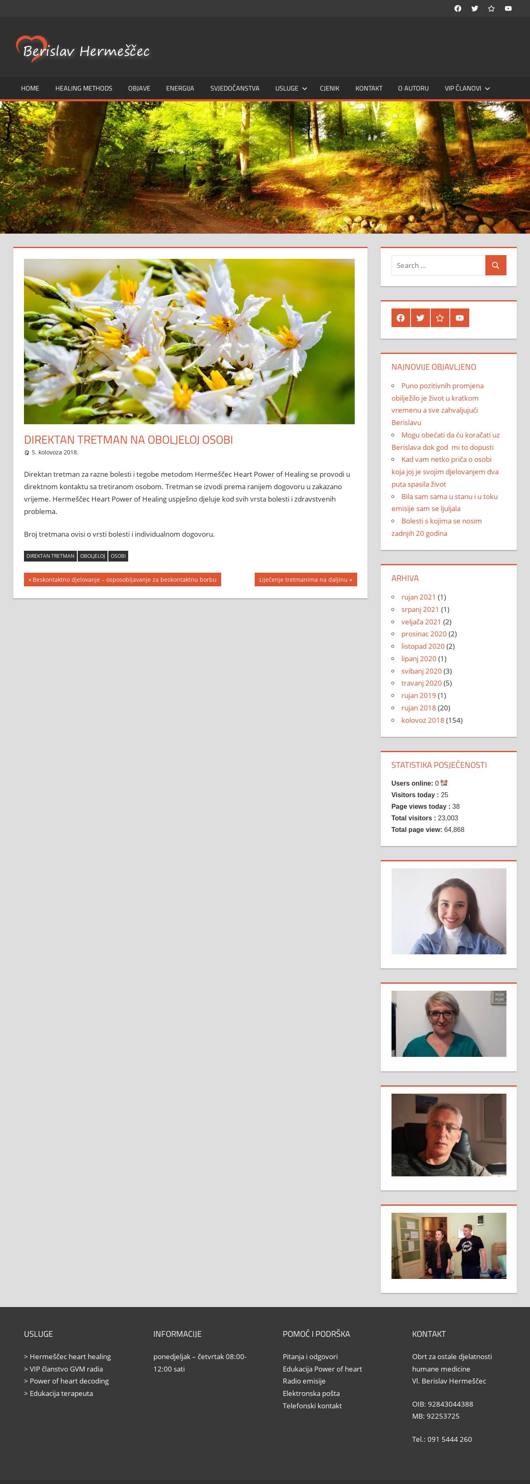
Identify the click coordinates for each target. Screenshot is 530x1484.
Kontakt (369, 88)
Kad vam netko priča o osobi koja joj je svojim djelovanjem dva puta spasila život (445, 471)
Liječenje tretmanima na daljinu (303, 580)
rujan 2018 (418, 707)
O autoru (413, 88)
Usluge (291, 88)
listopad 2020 (423, 646)
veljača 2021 (421, 621)
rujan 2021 (418, 597)
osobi (118, 555)
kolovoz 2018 (422, 720)
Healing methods (83, 88)
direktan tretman (50, 555)
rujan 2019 (418, 695)
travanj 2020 (421, 683)
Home (30, 88)
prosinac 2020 (424, 633)
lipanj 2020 (419, 658)
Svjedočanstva (235, 88)
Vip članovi (467, 88)
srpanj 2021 (420, 609)
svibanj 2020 (421, 671)
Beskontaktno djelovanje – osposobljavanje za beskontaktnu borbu (124, 580)
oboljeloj (92, 555)
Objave (139, 88)
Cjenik (329, 88)
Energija (180, 88)
